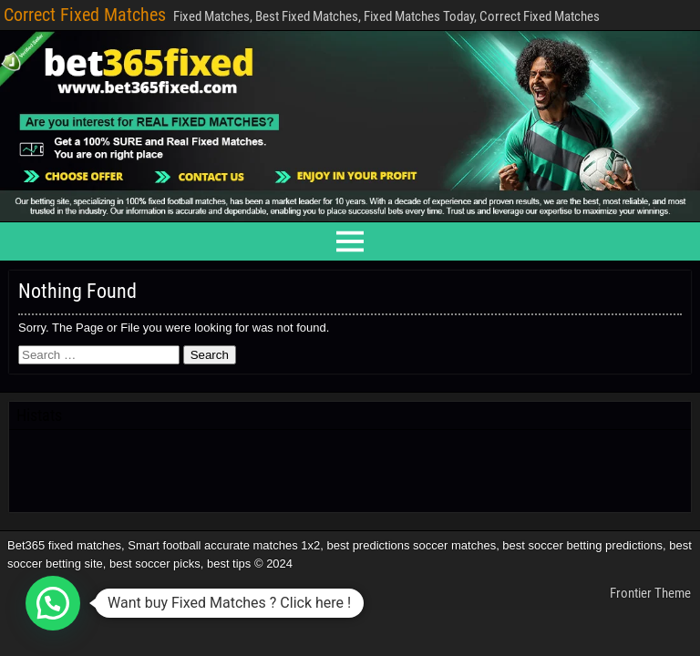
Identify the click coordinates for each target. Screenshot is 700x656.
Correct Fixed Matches (85, 15)
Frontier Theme (650, 593)
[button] (53, 603)
